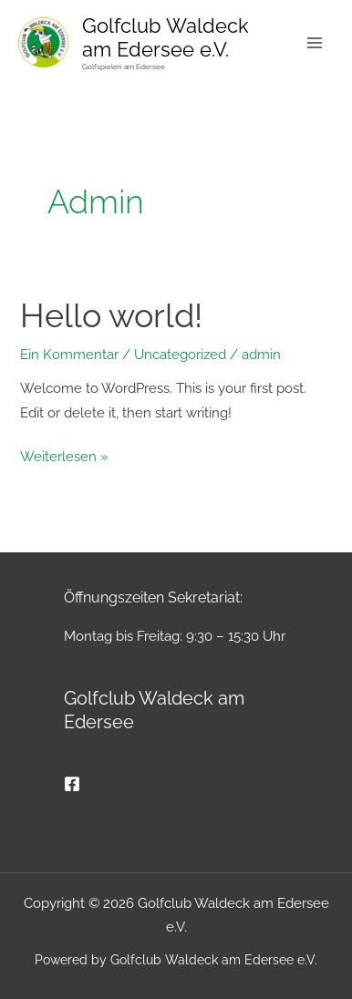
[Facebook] (72, 784)
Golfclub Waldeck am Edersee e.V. (165, 37)
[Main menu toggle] (314, 43)
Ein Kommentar (69, 354)
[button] (33, 966)
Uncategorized (180, 354)
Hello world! (111, 315)
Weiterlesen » (64, 454)
